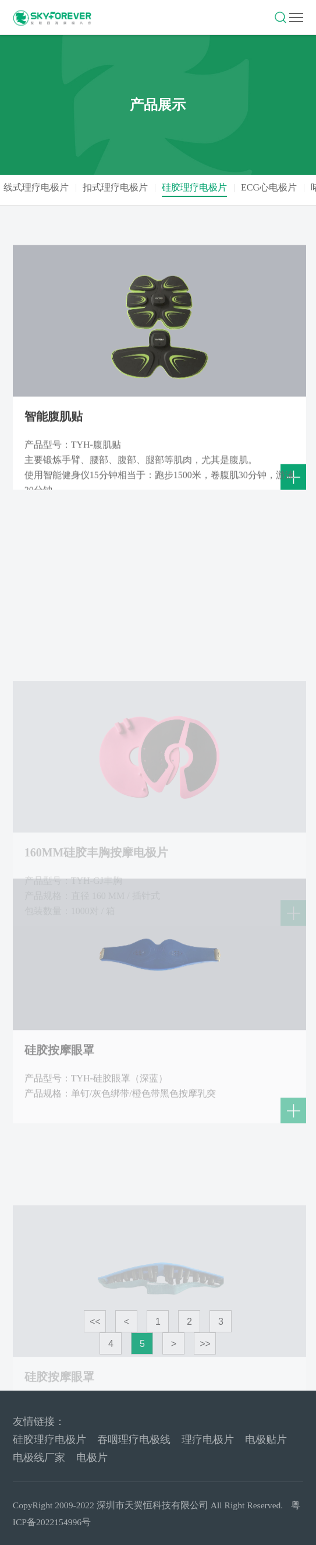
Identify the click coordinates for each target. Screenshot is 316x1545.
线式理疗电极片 (39, 187)
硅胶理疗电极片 (197, 187)
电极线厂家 (39, 1457)
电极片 (92, 1457)
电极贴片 (266, 1439)
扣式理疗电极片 (118, 187)
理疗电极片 (208, 1439)
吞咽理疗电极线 (134, 1439)
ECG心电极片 (272, 187)
